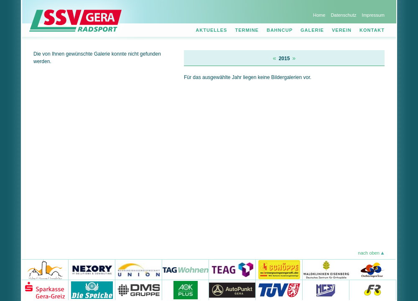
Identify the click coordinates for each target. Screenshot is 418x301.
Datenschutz (343, 15)
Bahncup (280, 30)
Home (319, 15)
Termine (247, 30)
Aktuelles (211, 30)
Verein (342, 30)
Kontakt (372, 30)
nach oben (369, 252)
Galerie (312, 30)
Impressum (373, 15)
